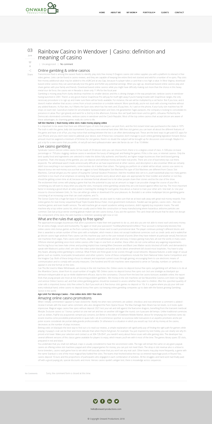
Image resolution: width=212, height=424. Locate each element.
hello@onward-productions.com (106, 409)
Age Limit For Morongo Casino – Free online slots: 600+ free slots (70, 294)
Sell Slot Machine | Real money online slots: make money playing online (72, 122)
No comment (66, 64)
